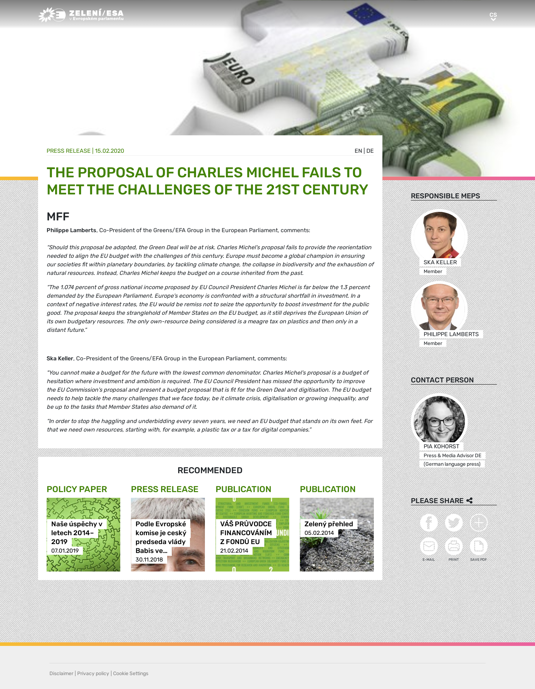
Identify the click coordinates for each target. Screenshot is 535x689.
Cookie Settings (130, 673)
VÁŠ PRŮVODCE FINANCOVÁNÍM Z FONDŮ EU (246, 533)
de (370, 150)
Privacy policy (93, 673)
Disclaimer (61, 673)
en (358, 150)
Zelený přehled (328, 524)
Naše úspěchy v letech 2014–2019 (76, 533)
